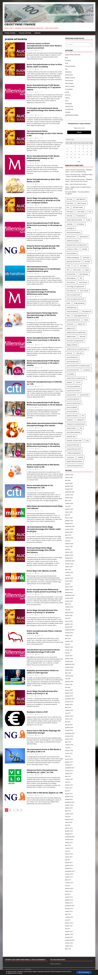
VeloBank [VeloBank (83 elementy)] (80, 457)
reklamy (67, 98)
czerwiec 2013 (69, 917)
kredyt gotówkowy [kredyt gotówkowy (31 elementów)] (79, 303)
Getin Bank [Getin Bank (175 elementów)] (86, 257)
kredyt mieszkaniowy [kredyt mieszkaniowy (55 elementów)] (72, 311)
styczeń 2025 (69, 518)
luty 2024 (67, 549)
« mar (78, 161)
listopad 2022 (69, 592)
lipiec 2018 (68, 742)
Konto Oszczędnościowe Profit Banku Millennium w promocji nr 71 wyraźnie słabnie (44, 87)
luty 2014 (67, 894)
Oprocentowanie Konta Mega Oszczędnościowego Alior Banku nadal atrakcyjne (44, 529)
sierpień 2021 (69, 635)
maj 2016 (67, 816)
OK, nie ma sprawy (83, 972)
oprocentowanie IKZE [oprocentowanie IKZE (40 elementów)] (73, 361)
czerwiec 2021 (69, 641)
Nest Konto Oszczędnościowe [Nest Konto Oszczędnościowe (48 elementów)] (75, 341)
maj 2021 (67, 644)
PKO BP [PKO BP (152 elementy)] (78, 382)
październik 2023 (69, 561)
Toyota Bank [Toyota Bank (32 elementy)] (70, 457)
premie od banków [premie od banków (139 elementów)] (72, 407)
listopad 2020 (69, 661)
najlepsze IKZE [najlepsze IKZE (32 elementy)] (71, 328)
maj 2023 (67, 575)
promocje (68, 95)
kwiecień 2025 (69, 509)
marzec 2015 (68, 857)
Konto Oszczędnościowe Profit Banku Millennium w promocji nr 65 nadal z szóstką (43, 363)
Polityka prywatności (55, 964)
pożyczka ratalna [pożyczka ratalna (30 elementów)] (71, 395)
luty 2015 (67, 859)
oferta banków (69, 83)
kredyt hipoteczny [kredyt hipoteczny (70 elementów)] (71, 307)
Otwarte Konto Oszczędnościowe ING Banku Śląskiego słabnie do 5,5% (43, 247)
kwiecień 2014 (69, 888)
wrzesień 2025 (69, 495)
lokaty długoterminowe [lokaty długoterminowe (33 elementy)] (80, 315)
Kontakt (38, 33)
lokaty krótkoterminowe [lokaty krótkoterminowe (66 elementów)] (73, 320)
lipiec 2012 (68, 949)
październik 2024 (69, 526)
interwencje (68, 72)
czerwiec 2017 (69, 779)
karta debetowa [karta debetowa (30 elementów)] (83, 274)
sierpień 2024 (69, 532)
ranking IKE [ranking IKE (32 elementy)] (70, 420)
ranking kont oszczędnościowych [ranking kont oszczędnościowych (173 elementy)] (76, 424)
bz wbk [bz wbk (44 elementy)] (88, 220)
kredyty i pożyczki (70, 77)
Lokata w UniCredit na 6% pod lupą (75, 176)
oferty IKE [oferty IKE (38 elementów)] (69, 353)
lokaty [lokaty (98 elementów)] (68, 315)
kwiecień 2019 (69, 716)
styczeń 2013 (69, 931)
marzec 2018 (68, 753)
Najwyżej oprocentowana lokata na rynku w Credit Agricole (42, 671)
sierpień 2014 (69, 877)
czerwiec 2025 (69, 503)
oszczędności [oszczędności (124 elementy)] (86, 370)
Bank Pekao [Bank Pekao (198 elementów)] (70, 203)
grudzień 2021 (69, 624)
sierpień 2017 (69, 773)
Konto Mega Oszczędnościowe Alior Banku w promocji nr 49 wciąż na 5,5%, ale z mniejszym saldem (44, 200)
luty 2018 (67, 756)
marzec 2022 (68, 615)
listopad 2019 (69, 696)
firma (66, 63)
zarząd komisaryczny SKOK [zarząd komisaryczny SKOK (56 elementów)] (74, 465)
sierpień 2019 (69, 704)
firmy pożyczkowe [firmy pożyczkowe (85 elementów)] (72, 253)
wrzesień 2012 (69, 943)
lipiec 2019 (68, 707)
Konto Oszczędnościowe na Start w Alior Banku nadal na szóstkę (44, 65)
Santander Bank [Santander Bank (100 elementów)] (71, 436)
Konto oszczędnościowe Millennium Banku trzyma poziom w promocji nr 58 (44, 590)
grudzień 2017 (69, 762)
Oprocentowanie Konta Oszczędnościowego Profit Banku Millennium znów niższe (41, 291)
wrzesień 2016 (69, 805)
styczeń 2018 (69, 759)
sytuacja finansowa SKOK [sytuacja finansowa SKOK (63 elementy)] (74, 449)
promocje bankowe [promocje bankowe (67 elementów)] (72, 411)
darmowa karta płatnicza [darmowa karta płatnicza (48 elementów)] (73, 232)
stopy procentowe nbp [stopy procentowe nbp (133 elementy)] (73, 445)
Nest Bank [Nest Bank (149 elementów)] (82, 336)
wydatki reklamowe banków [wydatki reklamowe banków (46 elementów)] (74, 461)
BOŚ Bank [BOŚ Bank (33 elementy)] (69, 216)
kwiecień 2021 (69, 647)
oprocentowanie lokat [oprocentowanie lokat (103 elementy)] (73, 370)
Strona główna (9, 33)
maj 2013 (67, 920)
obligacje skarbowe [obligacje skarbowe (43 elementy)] (72, 345)
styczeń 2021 (69, 655)
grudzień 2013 (69, 900)
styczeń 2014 (69, 897)
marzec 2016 (68, 822)
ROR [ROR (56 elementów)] (81, 428)
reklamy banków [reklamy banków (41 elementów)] (71, 428)
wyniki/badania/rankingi (71, 115)
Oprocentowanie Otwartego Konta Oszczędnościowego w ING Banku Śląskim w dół (42, 315)
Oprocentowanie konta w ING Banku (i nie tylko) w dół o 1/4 (44, 750)
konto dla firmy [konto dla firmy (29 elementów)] (71, 282)
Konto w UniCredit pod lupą (78, 172)
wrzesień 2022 (69, 598)
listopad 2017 (69, 765)
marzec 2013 (68, 926)
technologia (68, 103)
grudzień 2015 (69, 831)
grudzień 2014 (69, 865)
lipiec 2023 (68, 569)
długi (66, 57)
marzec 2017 (68, 788)
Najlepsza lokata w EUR (37, 712)
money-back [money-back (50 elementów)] (70, 324)
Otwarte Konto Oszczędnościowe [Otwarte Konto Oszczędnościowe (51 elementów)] (76, 378)
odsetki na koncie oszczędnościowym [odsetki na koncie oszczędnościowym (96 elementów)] (77, 349)
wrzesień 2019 (69, 701)
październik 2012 (69, 940)
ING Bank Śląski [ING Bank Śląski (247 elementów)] (71, 274)
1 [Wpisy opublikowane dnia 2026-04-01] (75, 146)
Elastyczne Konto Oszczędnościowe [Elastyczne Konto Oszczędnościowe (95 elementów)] (77, 245)
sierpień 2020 (69, 670)
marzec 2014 (68, 891)
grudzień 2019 (69, 693)
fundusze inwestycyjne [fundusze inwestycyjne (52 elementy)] (73, 257)
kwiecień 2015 (69, 854)
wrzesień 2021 (69, 632)
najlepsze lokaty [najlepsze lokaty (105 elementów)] (71, 336)
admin (38, 50)
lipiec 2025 (68, 500)
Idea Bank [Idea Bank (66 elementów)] (87, 261)
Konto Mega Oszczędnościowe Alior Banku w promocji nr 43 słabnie (42, 611)
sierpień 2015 (69, 842)
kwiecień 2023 (69, 578)
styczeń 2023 (69, 587)
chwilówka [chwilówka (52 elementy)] (69, 224)
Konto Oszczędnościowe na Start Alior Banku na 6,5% (43, 180)
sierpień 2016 (69, 808)
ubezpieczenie (69, 106)
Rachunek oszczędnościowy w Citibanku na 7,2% (44, 383)
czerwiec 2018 (69, 745)
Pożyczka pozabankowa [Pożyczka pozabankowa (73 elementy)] (73, 386)
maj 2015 (67, 851)
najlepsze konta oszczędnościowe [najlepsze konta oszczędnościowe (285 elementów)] (76, 332)
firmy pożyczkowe (70, 66)
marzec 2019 (68, 719)
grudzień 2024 (69, 520)
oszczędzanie (69, 89)
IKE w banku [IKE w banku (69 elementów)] (83, 266)
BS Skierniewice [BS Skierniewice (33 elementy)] (80, 216)
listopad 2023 (69, 558)
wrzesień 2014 (69, 874)
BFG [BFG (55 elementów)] (68, 207)
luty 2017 (67, 791)
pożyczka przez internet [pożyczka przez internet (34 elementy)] (73, 390)
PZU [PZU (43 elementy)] (83, 415)
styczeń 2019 (69, 724)
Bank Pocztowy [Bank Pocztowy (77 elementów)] (81, 203)
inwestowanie (69, 75)
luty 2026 (67, 480)
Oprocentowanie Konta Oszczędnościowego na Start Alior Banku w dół (45, 133)
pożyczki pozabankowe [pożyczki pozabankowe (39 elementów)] (73, 399)
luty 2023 (67, 584)
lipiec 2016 (68, 811)
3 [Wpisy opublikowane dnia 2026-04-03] (83, 146)
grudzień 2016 (69, 796)
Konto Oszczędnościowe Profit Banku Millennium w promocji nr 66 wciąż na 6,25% (43, 340)
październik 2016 (69, 802)
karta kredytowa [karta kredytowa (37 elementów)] (71, 278)
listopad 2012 (69, 937)
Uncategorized (69, 109)
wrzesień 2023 (69, 564)
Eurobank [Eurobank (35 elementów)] (84, 249)
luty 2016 (67, 825)
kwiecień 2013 (69, 923)
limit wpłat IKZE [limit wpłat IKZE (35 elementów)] (86, 311)
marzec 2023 (68, 581)
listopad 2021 (69, 627)
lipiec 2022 (68, 604)
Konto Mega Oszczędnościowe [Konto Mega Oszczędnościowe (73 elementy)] (75, 286)
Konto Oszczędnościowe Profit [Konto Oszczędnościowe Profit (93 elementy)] (75, 299)
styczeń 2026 (69, 483)
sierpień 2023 (69, 566)
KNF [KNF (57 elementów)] (81, 278)
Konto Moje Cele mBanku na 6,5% (41, 571)
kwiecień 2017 (69, 785)
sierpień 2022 (69, 601)
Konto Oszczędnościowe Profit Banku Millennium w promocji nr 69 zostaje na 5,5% (44, 225)
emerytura (68, 60)
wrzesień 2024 (69, 529)
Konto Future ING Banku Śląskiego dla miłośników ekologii (44, 731)
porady (67, 92)
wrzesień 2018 (69, 736)
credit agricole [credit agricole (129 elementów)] (70, 228)
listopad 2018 (69, 730)
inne (66, 69)
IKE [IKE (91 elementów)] (75, 266)
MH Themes (28, 969)
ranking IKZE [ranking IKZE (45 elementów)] (80, 420)
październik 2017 (69, 768)
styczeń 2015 (69, 862)
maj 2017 (67, 782)
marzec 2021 (68, 650)
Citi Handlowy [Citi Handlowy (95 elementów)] (80, 224)
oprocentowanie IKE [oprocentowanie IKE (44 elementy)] (72, 357)
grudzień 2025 (69, 486)
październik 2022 (69, 595)
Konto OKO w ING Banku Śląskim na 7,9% (45, 793)
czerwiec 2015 (69, 848)
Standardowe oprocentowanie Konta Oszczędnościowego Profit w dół (43, 651)
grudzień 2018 (69, 727)
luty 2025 (67, 515)
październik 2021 (69, 630)
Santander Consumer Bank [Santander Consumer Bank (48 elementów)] (74, 440)
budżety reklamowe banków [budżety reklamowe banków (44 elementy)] (74, 220)
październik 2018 (69, 733)
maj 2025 (67, 506)
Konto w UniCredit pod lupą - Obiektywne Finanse (79, 174)
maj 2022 (67, 610)
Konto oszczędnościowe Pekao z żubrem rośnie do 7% (44, 632)
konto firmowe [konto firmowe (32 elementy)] (83, 282)
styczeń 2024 (69, 552)
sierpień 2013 (69, 911)
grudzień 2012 (69, 934)
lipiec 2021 (68, 638)
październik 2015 (69, 836)
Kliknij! (79, 132)
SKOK (66, 100)
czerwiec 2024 (69, 538)
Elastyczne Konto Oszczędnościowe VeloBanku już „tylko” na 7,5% (42, 771)
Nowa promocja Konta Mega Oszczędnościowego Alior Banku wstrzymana (41, 550)
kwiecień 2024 (69, 543)
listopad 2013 (69, 903)
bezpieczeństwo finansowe (72, 55)
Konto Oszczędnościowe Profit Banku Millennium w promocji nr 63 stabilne (43, 445)
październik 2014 (69, 871)
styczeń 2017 (69, 793)
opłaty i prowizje (69, 86)
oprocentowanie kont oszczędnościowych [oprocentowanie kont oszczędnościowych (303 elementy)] (78, 365)
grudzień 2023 (69, 555)
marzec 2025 (68, 512)
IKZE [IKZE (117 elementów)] (68, 270)
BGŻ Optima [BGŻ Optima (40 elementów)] (70, 211)
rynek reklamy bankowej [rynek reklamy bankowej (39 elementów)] (73, 432)
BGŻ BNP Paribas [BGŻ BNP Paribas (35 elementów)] (78, 207)
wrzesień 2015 (69, 839)
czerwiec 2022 (69, 607)
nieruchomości (69, 80)
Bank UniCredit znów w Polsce (79, 181)
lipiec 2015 (68, 845)
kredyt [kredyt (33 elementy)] (68, 303)
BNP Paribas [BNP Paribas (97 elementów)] (81, 211)
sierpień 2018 (69, 739)
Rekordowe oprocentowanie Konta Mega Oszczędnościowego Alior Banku (45, 424)
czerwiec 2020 (69, 676)
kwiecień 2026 (69, 474)
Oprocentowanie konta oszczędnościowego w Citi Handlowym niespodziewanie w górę (43, 268)
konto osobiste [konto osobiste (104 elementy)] (84, 291)
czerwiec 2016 (69, 814)
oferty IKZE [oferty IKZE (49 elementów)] (79, 353)
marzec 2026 (68, 477)
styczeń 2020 (69, 690)
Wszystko (67, 112)
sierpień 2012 (69, 946)
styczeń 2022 (69, 621)
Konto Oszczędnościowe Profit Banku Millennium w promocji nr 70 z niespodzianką (43, 158)
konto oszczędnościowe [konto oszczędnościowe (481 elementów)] (73, 295)
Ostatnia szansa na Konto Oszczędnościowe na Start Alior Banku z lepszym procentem (44, 45)
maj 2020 (67, 678)
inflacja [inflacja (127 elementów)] (87, 270)
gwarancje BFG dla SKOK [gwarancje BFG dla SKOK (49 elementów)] (74, 261)
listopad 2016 (69, 799)
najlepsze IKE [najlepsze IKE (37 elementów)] (81, 324)
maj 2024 (67, 541)
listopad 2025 (69, 489)
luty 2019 (67, 722)
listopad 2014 (69, 868)
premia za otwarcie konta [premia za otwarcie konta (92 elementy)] (74, 403)
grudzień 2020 (69, 658)
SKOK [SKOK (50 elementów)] (87, 440)
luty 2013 (67, 928)
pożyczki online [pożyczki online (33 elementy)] (84, 395)
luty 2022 (67, 618)
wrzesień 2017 (69, 770)
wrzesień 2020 (69, 667)
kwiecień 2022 (69, 612)
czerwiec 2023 (69, 572)
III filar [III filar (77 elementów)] (68, 266)
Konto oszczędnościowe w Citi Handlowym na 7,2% (40, 486)
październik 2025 (69, 492)
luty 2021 (67, 653)
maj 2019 (67, 713)
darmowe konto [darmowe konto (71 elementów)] (71, 236)
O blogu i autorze (25, 33)
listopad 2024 (69, 523)
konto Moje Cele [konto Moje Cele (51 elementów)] (71, 291)
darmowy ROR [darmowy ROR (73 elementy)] (84, 236)
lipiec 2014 (68, 880)
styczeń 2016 (69, 828)
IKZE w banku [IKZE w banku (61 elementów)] (77, 270)
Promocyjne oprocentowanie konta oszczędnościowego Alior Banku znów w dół (44, 110)
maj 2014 (67, 885)
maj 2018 (67, 747)
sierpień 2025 (69, 497)
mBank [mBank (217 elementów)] (86, 320)
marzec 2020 (68, 684)
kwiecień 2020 (69, 681)
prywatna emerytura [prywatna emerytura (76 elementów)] (72, 415)
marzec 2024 (68, 546)
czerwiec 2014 (69, 882)
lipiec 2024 (68, 535)
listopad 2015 (69, 834)
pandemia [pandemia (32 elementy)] (69, 382)
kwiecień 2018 (69, 750)
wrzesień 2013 (69, 908)
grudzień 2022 (69, 589)
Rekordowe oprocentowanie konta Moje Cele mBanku (45, 507)
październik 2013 (69, 905)
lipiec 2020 (68, 673)
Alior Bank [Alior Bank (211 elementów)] (69, 199)
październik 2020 (69, 664)
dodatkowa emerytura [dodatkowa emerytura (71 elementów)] (73, 241)
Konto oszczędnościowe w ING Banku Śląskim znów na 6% (43, 465)
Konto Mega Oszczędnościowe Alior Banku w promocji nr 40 (42, 692)
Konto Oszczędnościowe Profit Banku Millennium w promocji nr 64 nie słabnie (44, 403)
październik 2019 (69, 699)
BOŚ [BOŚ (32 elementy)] (90, 211)
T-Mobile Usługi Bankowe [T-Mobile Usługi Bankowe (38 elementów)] (74, 453)
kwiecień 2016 (69, 819)
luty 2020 (67, 687)
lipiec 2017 (68, 776)
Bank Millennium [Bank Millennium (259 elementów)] (80, 199)
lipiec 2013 (68, 914)
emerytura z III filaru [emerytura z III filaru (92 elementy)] (72, 249)
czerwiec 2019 (69, 710)
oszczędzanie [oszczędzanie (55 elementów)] (70, 374)
